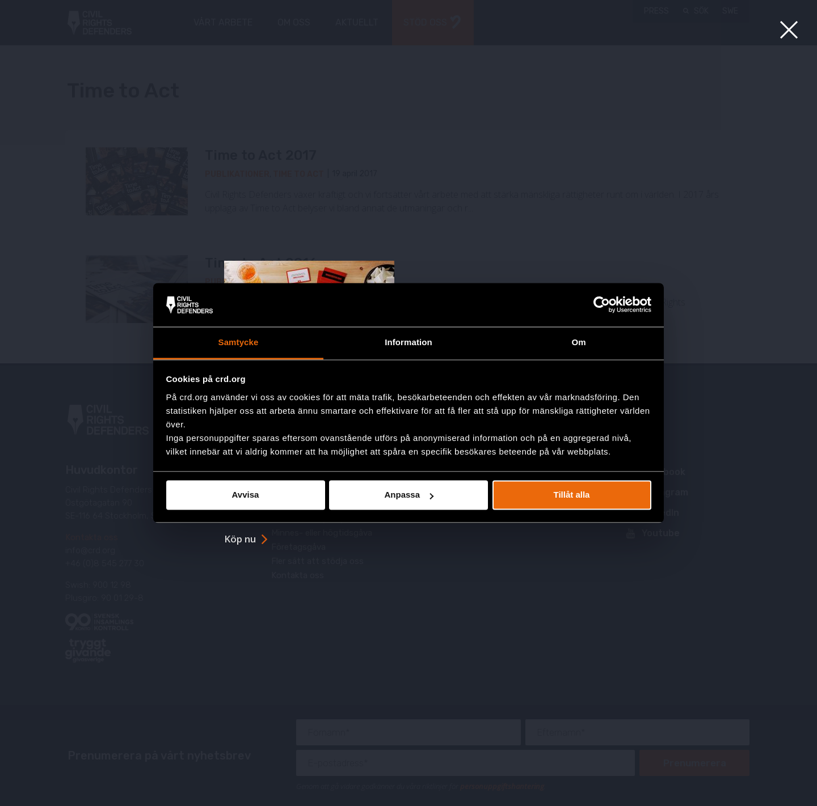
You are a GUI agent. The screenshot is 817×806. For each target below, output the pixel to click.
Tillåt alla (572, 495)
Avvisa (245, 495)
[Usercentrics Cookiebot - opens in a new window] (601, 304)
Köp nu (240, 538)
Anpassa (408, 495)
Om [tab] (578, 342)
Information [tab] (408, 342)
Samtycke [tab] (238, 342)
